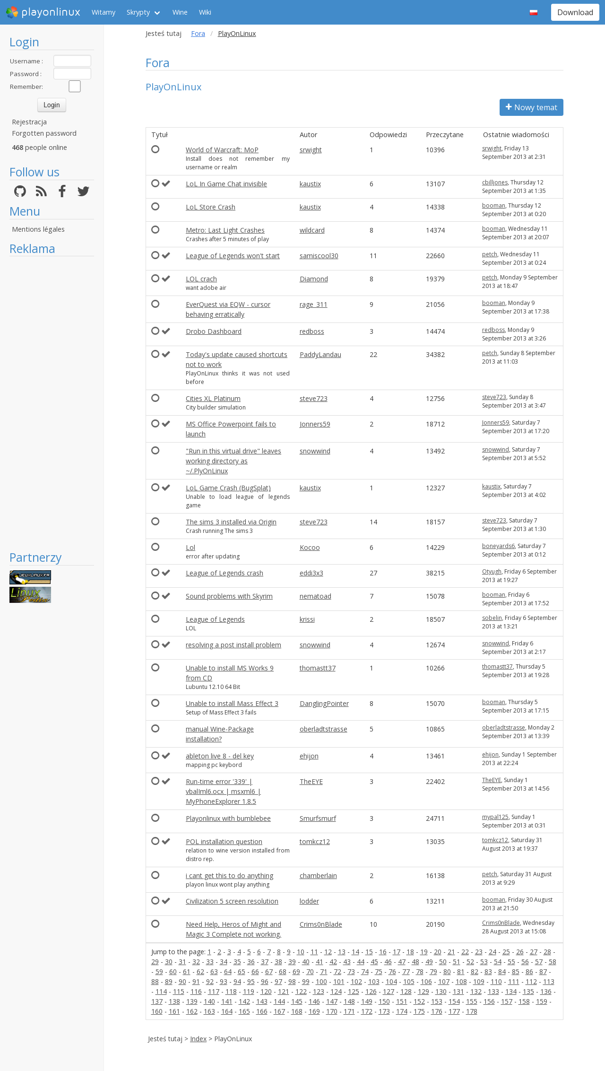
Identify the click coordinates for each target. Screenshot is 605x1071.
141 (227, 1001)
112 (531, 981)
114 (161, 991)
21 (451, 951)
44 (360, 961)
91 (196, 981)
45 (374, 961)
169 (314, 1011)
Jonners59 (315, 423)
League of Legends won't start (233, 255)
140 (209, 1001)
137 (157, 1001)
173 (384, 1011)
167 (279, 1011)
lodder (309, 901)
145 (296, 1001)
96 (264, 981)
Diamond (314, 278)
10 (300, 951)
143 (262, 1001)
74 (365, 971)
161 (174, 1011)
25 (506, 951)
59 (159, 971)
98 (292, 981)
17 (396, 951)
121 (283, 991)
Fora (198, 33)
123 (318, 991)
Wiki (205, 12)
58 (552, 961)
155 (471, 1001)
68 (282, 971)
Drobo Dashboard (214, 331)
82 (474, 971)
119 (248, 991)
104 (391, 981)
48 (415, 961)
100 (321, 981)
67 (269, 971)
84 (502, 971)
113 (548, 981)
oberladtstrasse (323, 728)
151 (401, 1001)
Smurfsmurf (318, 818)
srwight (311, 149)
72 (337, 971)
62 (200, 971)
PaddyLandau (320, 354)
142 (244, 1001)
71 (324, 971)
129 (423, 991)
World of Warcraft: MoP (222, 149)
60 (173, 971)
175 (419, 1011)
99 (306, 981)
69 (296, 971)
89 (169, 981)
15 (369, 951)
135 (528, 991)
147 (331, 1001)
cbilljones (495, 182)
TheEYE (311, 781)
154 (454, 1001)
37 (264, 961)
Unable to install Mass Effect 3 (232, 703)
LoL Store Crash (210, 206)
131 (458, 991)
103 (374, 981)
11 (314, 951)
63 (214, 971)
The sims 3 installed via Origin (231, 521)
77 (406, 971)
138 (174, 1001)
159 (541, 1001)
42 (333, 961)
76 (392, 971)
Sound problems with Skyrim (229, 596)
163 (209, 1011)
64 (228, 971)
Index (198, 1038)
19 (424, 951)
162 (192, 1011)
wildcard (312, 230)
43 (347, 961)
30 (169, 961)
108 (461, 981)
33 (210, 961)
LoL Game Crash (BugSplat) (228, 487)
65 (241, 971)
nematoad (315, 596)
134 (511, 991)
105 (409, 981)
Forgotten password (44, 133)
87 (543, 971)
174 (401, 1011)
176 (436, 1011)
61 (186, 971)
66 (255, 971)
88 (155, 981)
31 (182, 961)
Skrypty (138, 12)
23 (479, 951)
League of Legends (215, 619)
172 (366, 1011)
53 (484, 961)
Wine (180, 12)
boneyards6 (498, 546)
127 (388, 991)
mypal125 (495, 817)
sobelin (492, 618)
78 (420, 971)
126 (371, 991)
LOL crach (201, 278)
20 (437, 951)
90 (182, 981)
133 (493, 991)
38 (278, 961)
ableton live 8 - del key (220, 755)
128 (406, 991)
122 (301, 991)
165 (244, 1011)
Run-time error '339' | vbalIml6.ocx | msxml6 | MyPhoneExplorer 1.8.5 (223, 791)
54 (497, 961)
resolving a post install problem (233, 644)
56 (525, 961)
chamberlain (318, 875)
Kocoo (310, 547)
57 (539, 961)
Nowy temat (531, 107)
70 (310, 971)
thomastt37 (318, 667)
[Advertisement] (51, 403)
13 (342, 951)
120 (266, 991)
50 (443, 961)
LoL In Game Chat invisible (226, 183)
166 (262, 1011)
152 (419, 1001)
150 (384, 1001)
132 (476, 991)
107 (443, 981)
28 (547, 951)
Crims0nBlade (321, 924)
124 (336, 991)
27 (533, 951)
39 (292, 961)
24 (492, 951)
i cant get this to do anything (229, 875)
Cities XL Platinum (213, 398)
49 (429, 961)
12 (328, 951)
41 (319, 961)
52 (470, 961)
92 (210, 981)
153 (436, 1001)
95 (251, 981)
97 (278, 981)
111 (513, 981)
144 (279, 1001)
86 (529, 971)
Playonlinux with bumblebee (228, 818)
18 (410, 951)
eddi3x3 (311, 572)
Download (575, 12)
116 (196, 991)
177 (454, 1011)
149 (366, 1001)
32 (196, 961)
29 (155, 961)
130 (441, 991)
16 (383, 951)
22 (465, 951)
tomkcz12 (315, 841)
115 (178, 991)
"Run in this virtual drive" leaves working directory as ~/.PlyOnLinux (233, 460)
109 (478, 981)
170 (331, 1011)
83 (488, 971)
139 (192, 1001)
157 (506, 1001)
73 (351, 971)
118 (231, 991)
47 (402, 961)
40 (306, 961)
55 (511, 961)
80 (447, 971)
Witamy (103, 12)
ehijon (309, 755)
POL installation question (224, 841)
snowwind (315, 450)
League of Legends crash (224, 572)
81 (461, 971)
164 (227, 1011)
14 (355, 951)
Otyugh (491, 571)
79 (433, 971)
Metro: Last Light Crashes (225, 230)
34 (223, 961)
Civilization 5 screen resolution (232, 901)
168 (296, 1011)
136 (546, 991)
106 (426, 981)
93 (223, 981)
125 (353, 991)
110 (496, 981)
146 (314, 1001)
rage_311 (314, 304)
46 (388, 961)
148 (349, 1001)
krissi (307, 619)
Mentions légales (38, 229)
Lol (190, 547)
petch (489, 254)
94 (237, 981)
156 (489, 1001)
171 (349, 1011)
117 (213, 991)
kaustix (310, 183)
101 (339, 981)
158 (524, 1001)
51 (456, 961)
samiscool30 (319, 255)
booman (493, 205)
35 (237, 961)
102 (356, 981)
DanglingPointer (324, 703)
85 (515, 971)
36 (251, 961)
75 (378, 971)
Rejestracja (29, 121)
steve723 (314, 398)
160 (157, 1011)
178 (471, 1011)
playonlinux (43, 12)
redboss (312, 331)
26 (520, 951)
